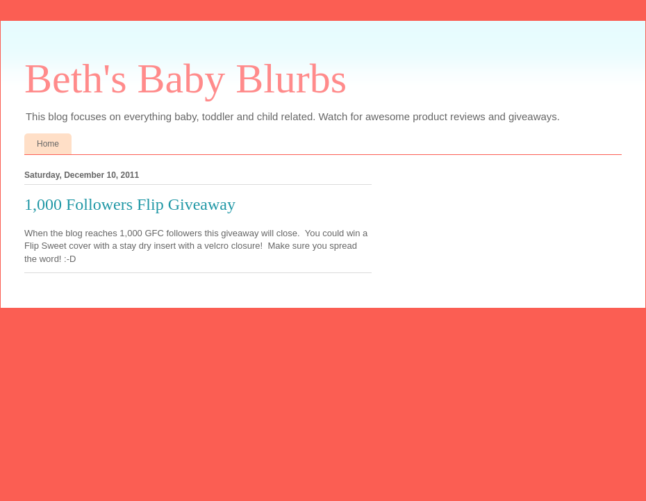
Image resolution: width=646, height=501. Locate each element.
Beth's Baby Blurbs (185, 78)
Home (48, 144)
